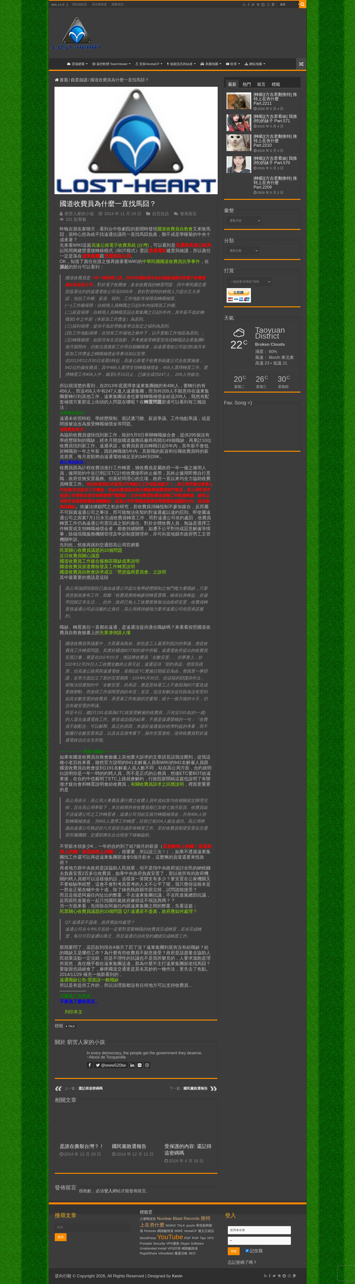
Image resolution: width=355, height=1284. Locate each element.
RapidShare (148, 1253)
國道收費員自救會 (175, 228)
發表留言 (188, 213)
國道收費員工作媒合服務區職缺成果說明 (100, 561)
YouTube (170, 1237)
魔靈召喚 (181, 1253)
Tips (203, 1238)
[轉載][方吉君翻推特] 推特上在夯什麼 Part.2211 (275, 99)
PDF (187, 1238)
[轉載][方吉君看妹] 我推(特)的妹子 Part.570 (275, 160)
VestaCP (190, 1231)
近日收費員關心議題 (80, 555)
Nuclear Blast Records (178, 1218)
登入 (108, 1191)
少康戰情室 (148, 1219)
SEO (192, 1253)
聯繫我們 (118, 4)
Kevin (177, 1276)
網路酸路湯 (190, 1248)
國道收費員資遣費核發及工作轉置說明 (97, 566)
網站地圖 (253, 64)
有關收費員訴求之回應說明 (157, 784)
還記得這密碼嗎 (90, 1088)
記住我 (254, 1251)
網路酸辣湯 (165, 1231)
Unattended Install (153, 1248)
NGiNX (171, 1225)
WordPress (148, 1238)
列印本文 (74, 1011)
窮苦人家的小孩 (79, 213)
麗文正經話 (206, 1231)
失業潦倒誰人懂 (115, 632)
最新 (232, 84)
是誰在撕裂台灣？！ (82, 1146)
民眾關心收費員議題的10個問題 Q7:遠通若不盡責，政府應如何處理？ (128, 911)
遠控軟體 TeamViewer (110, 64)
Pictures (150, 1231)
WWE (178, 1231)
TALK (71, 1026)
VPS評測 (173, 1248)
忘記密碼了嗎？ (242, 1262)
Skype (185, 1243)
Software (197, 1243)
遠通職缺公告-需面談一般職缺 (89, 979)
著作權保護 (99, 4)
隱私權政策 (79, 4)
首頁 (57, 63)
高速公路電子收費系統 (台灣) (120, 245)
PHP (195, 1238)
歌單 (231, 64)
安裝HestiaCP (147, 64)
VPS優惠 (172, 1243)
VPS (210, 1238)
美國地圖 (209, 64)
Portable (146, 1243)
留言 (261, 84)
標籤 (276, 84)
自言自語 (79, 80)
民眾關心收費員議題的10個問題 (91, 550)
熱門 (247, 84)
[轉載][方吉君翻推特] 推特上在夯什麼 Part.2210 (275, 141)
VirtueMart (165, 1253)
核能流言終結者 (180, 64)
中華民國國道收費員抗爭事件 (171, 261)
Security (159, 1243)
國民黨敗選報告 (195, 1088)
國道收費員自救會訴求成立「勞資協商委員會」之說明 (113, 572)
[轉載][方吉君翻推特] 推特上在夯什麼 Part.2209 (275, 183)
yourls (190, 1225)
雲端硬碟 (76, 64)
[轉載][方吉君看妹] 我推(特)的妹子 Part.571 (275, 118)
